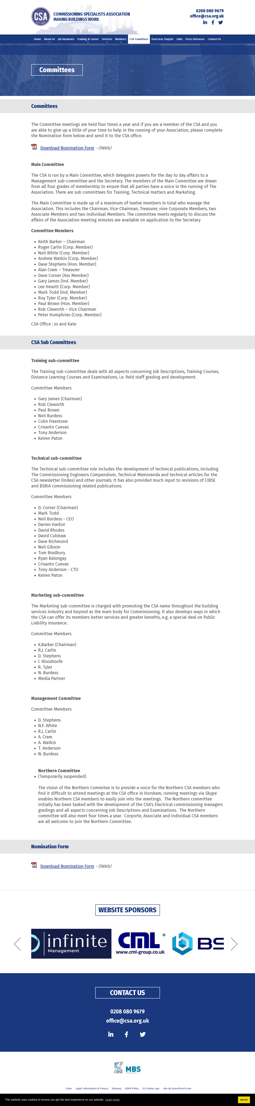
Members (121, 41)
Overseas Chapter (163, 41)
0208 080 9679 (210, 11)
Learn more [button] (112, 1099)
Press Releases (196, 41)
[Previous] (19, 948)
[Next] (236, 948)
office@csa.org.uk (207, 16)
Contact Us (215, 41)
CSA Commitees (139, 41)
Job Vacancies (66, 41)
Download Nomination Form (67, 152)
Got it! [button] (244, 1099)
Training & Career (88, 43)
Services (107, 41)
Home (36, 39)
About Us (49, 43)
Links (180, 39)
